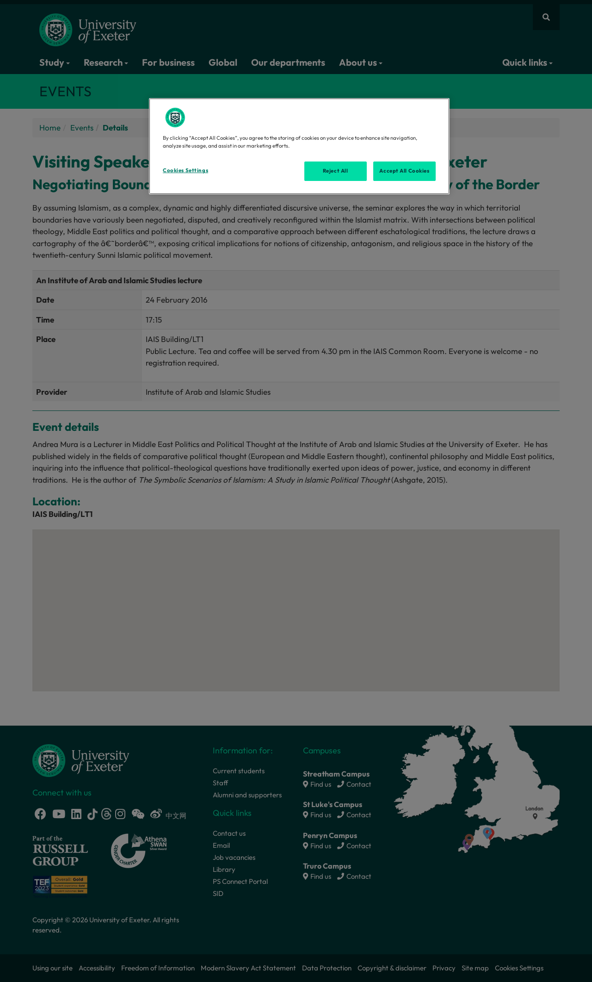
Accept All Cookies (404, 171)
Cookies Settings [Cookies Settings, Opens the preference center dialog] (185, 170)
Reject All (335, 171)
